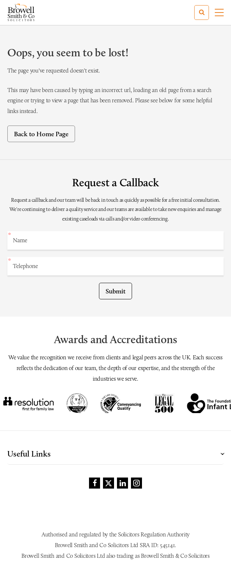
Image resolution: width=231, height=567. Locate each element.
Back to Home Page (41, 134)
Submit (115, 291)
